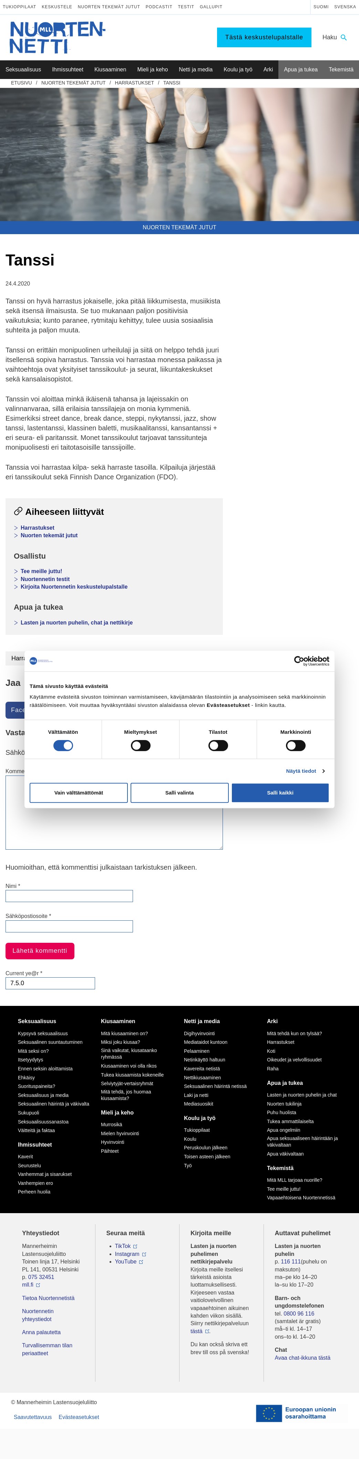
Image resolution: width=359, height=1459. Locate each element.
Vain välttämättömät (78, 793)
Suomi (321, 6)
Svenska (345, 6)
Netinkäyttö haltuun (204, 1059)
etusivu (21, 83)
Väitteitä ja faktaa (36, 1130)
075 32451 (41, 1277)
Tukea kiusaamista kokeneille (132, 1075)
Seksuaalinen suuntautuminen (50, 1042)
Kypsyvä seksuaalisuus (43, 1033)
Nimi (13, 886)
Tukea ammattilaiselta (290, 1121)
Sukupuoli (28, 1113)
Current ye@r (24, 973)
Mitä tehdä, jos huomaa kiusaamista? (126, 1095)
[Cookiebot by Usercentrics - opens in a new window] (299, 661)
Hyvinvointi (112, 1142)
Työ (188, 1165)
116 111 (291, 1262)
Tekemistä (280, 1168)
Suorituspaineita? (36, 1086)
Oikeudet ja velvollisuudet (294, 1059)
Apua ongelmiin (283, 1130)
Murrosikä (111, 1124)
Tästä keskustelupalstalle (264, 37)
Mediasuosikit (198, 1104)
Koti (271, 1051)
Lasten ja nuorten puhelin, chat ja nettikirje (77, 623)
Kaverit (25, 1156)
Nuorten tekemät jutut (109, 6)
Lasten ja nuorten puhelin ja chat (302, 1095)
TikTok (123, 1246)
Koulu (190, 1139)
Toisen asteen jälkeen (207, 1156)
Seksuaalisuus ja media (43, 1095)
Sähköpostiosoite (28, 916)
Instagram (127, 1254)
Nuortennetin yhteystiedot (38, 1315)
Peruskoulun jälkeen (205, 1147)
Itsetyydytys (30, 1059)
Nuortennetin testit (45, 579)
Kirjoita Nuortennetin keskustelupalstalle (74, 587)
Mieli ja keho (117, 1113)
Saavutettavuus (33, 1417)
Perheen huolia (34, 1192)
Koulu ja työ (200, 1118)
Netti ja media (202, 1021)
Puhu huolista (281, 1112)
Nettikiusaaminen (202, 1077)
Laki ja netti (196, 1095)
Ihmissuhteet (35, 1145)
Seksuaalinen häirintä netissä (215, 1086)
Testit (186, 6)
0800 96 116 (299, 1314)
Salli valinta (179, 793)
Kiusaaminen (118, 1021)
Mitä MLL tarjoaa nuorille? (294, 1180)
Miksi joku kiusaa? (120, 1042)
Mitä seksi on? (33, 1051)
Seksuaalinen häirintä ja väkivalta (53, 1104)
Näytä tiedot (301, 771)
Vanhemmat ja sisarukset (45, 1174)
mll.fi (27, 1285)
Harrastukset (134, 83)
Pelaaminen (196, 1051)
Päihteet (110, 1151)
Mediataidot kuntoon (205, 1042)
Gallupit (211, 6)
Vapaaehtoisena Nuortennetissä (301, 1197)
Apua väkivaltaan (285, 1154)
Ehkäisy (26, 1077)
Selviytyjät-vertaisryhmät (127, 1083)
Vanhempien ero (35, 1183)
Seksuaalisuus (37, 1021)
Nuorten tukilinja (284, 1104)
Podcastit (159, 6)
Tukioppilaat (19, 6)
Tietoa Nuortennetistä (48, 1298)
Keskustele (57, 6)
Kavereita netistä (202, 1068)
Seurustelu (29, 1165)
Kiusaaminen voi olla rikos (129, 1066)
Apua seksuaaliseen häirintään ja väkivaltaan (302, 1142)
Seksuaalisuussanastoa (43, 1122)
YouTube (126, 1262)
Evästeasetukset (79, 1417)
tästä (197, 1331)
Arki (272, 1021)
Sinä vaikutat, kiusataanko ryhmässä (129, 1054)
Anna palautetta (41, 1332)
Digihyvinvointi (199, 1033)
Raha (272, 1068)
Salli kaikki (280, 793)
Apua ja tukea (285, 1083)
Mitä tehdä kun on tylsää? (294, 1033)
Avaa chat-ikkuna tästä (303, 1358)
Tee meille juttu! (41, 571)
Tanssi (172, 83)
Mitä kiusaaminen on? (124, 1033)
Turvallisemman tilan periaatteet (47, 1349)
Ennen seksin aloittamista (45, 1068)
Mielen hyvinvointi (120, 1133)
